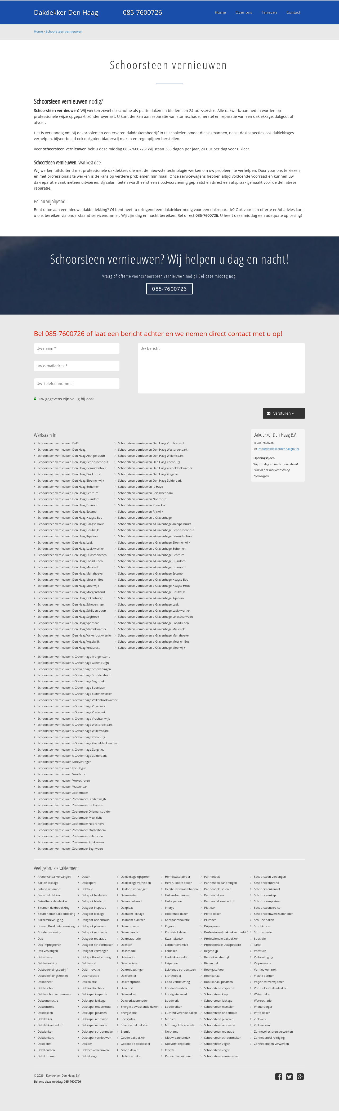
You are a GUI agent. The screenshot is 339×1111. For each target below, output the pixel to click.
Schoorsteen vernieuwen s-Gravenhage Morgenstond (74, 656)
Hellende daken (131, 1056)
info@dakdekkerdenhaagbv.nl (278, 449)
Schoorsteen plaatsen (219, 1019)
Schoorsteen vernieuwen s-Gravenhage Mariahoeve (153, 635)
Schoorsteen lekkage (218, 1000)
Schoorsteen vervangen (270, 877)
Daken (86, 877)
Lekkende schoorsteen (180, 969)
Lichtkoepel (173, 976)
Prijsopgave (212, 926)
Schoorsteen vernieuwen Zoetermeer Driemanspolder (74, 811)
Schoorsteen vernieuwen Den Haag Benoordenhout (73, 462)
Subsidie (260, 938)
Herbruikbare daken (178, 883)
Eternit (125, 1031)
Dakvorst (127, 988)
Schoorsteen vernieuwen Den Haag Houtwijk (68, 530)
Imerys (169, 908)
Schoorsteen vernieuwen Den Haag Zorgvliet (148, 474)
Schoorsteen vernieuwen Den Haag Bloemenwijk (71, 480)
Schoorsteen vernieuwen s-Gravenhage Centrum (151, 555)
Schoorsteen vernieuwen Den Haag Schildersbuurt (72, 610)
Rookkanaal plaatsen (218, 982)
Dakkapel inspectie (94, 994)
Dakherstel (89, 963)
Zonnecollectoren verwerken (273, 1031)
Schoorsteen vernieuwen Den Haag (62, 449)
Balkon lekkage (48, 883)
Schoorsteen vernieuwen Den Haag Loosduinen (70, 561)
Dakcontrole (46, 1007)
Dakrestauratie (131, 938)
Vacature (260, 951)
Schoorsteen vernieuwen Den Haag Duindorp (69, 499)
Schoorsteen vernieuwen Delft (58, 443)
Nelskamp (172, 1031)
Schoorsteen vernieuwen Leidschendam (145, 493)
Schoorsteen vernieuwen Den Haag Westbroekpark (153, 449)
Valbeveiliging (263, 957)
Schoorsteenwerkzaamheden (273, 914)
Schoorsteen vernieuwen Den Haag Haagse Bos (70, 517)
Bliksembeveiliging (50, 920)
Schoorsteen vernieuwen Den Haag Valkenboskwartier (75, 635)
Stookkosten (262, 926)
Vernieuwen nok (265, 969)
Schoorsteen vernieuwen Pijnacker (141, 505)
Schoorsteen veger (216, 1050)
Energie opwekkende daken (140, 1007)
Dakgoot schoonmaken (97, 945)
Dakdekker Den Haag (66, 12)
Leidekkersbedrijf (177, 957)
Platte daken (212, 914)
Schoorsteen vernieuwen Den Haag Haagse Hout (71, 524)
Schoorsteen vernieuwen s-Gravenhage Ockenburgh (73, 663)
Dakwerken (128, 994)
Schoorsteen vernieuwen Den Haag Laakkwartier (71, 548)
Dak (40, 938)
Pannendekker (214, 895)
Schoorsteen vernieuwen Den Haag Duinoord (69, 505)
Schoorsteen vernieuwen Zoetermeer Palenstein (70, 836)
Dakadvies (45, 957)
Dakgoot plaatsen (94, 926)
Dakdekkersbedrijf (50, 1025)
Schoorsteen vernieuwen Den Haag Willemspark (151, 456)
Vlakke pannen (264, 976)
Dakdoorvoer (47, 1056)
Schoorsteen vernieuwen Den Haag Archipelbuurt (71, 456)
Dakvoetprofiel (131, 982)
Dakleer (87, 1044)
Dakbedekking (47, 963)
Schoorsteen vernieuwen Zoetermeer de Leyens (70, 805)
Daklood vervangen (134, 889)
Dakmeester (129, 895)
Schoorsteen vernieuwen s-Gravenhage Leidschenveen (155, 617)
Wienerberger (263, 1007)
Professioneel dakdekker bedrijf (226, 932)
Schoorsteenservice (267, 908)
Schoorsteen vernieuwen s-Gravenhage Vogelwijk (71, 706)
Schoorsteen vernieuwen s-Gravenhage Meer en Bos (153, 641)
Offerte (170, 1050)
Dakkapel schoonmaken (98, 1031)
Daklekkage (89, 1056)
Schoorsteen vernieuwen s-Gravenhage (145, 517)
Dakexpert (89, 883)
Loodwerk (172, 1000)
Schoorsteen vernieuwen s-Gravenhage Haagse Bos (153, 579)
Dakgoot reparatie (94, 938)
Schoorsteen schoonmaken (222, 1038)
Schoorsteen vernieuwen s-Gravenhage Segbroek (71, 681)
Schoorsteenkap (265, 895)
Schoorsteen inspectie (219, 988)
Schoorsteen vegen (217, 1044)
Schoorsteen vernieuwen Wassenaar (62, 787)
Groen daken (130, 1050)
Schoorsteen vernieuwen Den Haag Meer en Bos (70, 579)
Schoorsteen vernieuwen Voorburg (61, 774)
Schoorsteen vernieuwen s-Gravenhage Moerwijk (151, 647)
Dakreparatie (129, 932)
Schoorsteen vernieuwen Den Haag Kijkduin (68, 536)
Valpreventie (262, 963)
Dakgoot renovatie (94, 932)
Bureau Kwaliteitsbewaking (56, 926)
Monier (170, 1019)
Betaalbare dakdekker (52, 901)
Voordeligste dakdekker (270, 988)
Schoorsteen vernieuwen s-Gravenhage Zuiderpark (72, 756)
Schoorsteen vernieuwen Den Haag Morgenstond (71, 592)
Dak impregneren (49, 945)
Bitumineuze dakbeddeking (56, 914)
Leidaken (171, 951)
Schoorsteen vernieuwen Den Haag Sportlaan (69, 623)
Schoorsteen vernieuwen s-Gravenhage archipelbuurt (154, 524)
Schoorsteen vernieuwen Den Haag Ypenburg (149, 462)
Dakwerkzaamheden (135, 1000)
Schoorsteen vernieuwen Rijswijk (140, 511)
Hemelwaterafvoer (177, 877)
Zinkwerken (262, 1025)
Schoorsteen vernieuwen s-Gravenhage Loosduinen (153, 623)
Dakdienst (44, 1044)
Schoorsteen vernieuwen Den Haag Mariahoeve (70, 573)
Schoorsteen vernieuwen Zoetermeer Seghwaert (70, 848)
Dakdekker (45, 1019)
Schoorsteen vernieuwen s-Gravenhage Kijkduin (151, 598)
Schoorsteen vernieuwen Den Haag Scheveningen (71, 604)
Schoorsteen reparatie (219, 1031)
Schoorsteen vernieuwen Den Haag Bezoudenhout (72, 468)
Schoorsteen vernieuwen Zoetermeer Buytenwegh (72, 799)
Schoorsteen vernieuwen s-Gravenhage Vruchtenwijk (74, 718)
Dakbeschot (46, 988)
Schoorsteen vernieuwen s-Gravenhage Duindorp (152, 561)
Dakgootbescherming (96, 957)
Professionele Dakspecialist (222, 945)
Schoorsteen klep (216, 994)
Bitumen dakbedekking (53, 908)
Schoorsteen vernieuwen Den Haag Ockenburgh (70, 598)
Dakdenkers (46, 1038)
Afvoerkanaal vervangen (54, 877)
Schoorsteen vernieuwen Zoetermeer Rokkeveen (71, 842)
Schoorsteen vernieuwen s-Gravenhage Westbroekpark (75, 725)
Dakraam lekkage (132, 914)
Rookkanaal (212, 976)
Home (38, 31)
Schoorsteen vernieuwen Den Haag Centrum (68, 493)
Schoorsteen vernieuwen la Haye (140, 487)
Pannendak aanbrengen (220, 883)
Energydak (128, 1019)
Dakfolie (87, 889)
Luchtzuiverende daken (181, 1013)
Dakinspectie (90, 976)
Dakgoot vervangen (95, 951)
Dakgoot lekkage (93, 914)
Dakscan (126, 945)
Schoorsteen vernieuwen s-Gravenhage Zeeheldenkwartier (77, 743)
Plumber (210, 920)
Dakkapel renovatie (95, 1019)
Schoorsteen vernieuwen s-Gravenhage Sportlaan (71, 687)
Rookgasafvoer (214, 969)
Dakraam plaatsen (133, 920)
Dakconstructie (48, 1000)
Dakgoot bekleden (94, 895)
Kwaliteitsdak (174, 938)
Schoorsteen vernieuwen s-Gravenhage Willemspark (73, 731)
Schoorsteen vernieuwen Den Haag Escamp (67, 511)
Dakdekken (45, 1013)
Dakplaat (127, 908)
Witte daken (262, 1013)
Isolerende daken (177, 914)
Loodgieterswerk (176, 994)
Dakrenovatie (130, 926)
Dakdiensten (46, 1050)
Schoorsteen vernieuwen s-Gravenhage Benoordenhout (156, 530)
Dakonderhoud (131, 901)
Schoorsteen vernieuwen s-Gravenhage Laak (148, 604)
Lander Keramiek (176, 945)
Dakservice (128, 957)
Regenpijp (211, 951)
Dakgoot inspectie (94, 908)
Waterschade (262, 1000)
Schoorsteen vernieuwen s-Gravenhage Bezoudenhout (155, 536)
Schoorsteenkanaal (267, 889)
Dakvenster (128, 976)
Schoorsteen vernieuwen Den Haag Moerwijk (68, 586)
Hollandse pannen (177, 895)
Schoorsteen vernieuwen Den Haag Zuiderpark (150, 480)
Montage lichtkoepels (179, 1025)
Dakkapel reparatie (94, 1025)
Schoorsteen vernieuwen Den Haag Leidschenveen (72, 555)
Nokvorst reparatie (177, 1044)
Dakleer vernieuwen (95, 1050)
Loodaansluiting (176, 988)
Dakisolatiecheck (93, 988)
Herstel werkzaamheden (181, 889)
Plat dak (209, 908)
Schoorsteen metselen (219, 1007)
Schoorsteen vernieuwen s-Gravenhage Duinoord (152, 567)
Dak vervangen (48, 951)
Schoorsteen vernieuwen (64, 31)
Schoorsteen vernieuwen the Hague (62, 768)
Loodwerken (173, 1007)
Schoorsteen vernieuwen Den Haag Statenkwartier (72, 629)
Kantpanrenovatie (177, 920)
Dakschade (128, 951)
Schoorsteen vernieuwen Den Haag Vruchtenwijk (151, 443)
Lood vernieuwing (177, 982)
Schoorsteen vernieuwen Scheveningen (64, 762)
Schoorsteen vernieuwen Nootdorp (142, 499)
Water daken (262, 994)
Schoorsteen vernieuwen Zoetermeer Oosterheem (72, 830)
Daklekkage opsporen (135, 877)
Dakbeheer (45, 982)
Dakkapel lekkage (93, 1000)
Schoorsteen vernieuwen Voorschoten (64, 780)
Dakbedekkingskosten (53, 976)
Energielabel (129, 1013)
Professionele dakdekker (221, 938)
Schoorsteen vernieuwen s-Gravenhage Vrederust (71, 712)
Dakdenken (45, 1031)
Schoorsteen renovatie (219, 1025)
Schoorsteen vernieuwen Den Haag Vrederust (69, 647)
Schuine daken (264, 920)
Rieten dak (211, 963)
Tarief (257, 945)
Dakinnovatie (91, 969)
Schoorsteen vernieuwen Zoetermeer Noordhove (71, 824)
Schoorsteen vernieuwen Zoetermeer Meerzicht (70, 817)
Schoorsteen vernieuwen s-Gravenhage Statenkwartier (75, 694)
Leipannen (172, 963)
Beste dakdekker (49, 895)
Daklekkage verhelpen (136, 883)
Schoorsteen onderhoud (221, 1013)
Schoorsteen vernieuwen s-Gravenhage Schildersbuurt (75, 675)
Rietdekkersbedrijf (216, 957)
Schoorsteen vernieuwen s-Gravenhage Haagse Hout (154, 586)
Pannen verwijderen (179, 1056)
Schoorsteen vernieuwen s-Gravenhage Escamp (150, 573)
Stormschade (263, 932)
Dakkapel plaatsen (94, 1013)
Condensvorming (49, 932)
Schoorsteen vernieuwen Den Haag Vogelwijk (69, 641)
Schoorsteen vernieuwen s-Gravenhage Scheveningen (74, 669)
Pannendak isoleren (217, 889)
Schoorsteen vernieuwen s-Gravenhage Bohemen (152, 548)
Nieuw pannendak (177, 1038)
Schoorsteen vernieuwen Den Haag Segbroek (68, 617)
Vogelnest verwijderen (269, 982)
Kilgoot (170, 926)
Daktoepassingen (132, 969)
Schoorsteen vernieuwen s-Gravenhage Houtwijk (151, 592)
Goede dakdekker (133, 1038)
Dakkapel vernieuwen (96, 1038)
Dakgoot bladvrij (93, 901)
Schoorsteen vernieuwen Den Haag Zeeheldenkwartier (155, 468)
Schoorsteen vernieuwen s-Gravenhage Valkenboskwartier (77, 700)
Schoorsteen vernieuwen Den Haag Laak (65, 542)
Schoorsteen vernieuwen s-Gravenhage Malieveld (152, 629)
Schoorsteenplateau (267, 901)
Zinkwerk (260, 1019)
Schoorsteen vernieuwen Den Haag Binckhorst (69, 474)
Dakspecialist (130, 963)
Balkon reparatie (49, 889)
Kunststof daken (176, 932)
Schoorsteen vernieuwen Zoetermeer (63, 793)
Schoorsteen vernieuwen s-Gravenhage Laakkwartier (154, 610)
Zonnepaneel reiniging (269, 1038)
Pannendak (212, 877)
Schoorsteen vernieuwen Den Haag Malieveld (69, 567)
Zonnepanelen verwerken (271, 1044)
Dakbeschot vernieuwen (54, 994)
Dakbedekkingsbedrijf (53, 969)
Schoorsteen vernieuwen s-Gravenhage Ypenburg (71, 737)
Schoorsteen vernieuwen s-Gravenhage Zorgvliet (71, 749)
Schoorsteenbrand (266, 883)
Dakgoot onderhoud (96, 920)
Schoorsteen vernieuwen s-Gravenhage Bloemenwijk (154, 542)
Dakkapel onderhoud (96, 1007)
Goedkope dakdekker (135, 1044)
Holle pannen (174, 901)
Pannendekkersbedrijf (219, 901)
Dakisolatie (89, 982)
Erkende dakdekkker (135, 1025)
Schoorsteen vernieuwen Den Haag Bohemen (69, 487)
